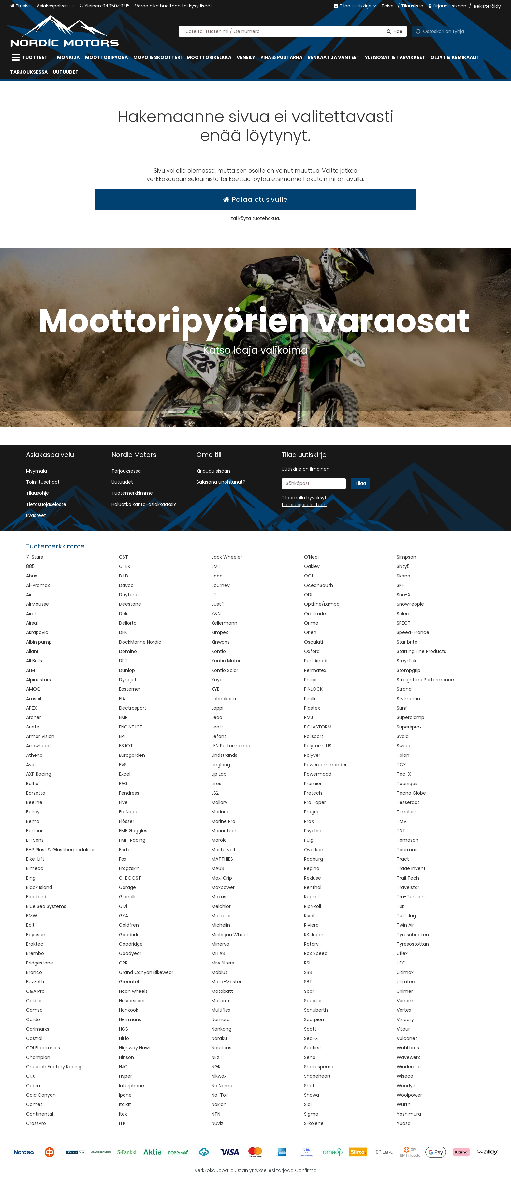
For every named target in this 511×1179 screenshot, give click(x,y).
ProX (309, 821)
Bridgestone (39, 963)
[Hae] (395, 31)
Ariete (32, 727)
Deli (123, 613)
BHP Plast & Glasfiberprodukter (60, 849)
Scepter (313, 1000)
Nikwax (219, 1076)
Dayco (126, 585)
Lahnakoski (224, 698)
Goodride (129, 934)
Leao (217, 717)
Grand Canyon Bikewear (146, 972)
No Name (222, 1085)
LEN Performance (231, 745)
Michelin (221, 925)
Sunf (402, 708)
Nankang (221, 1029)
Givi (123, 906)
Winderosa (409, 1066)
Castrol (34, 1038)
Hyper (125, 1076)
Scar (309, 991)
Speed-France (413, 632)
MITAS (218, 953)
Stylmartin (408, 698)
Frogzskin (129, 868)
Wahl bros (408, 1048)
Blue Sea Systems (46, 906)
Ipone (125, 1095)
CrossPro (36, 1123)
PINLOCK (313, 689)
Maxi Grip (222, 878)
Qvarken (313, 849)
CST (123, 557)
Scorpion (314, 1019)
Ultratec (406, 981)
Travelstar (408, 887)
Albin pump (39, 642)
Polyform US (317, 745)
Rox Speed (316, 953)
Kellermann (224, 623)
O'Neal (311, 557)
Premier (313, 783)
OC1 (308, 576)
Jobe (217, 576)
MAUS (218, 868)
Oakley (312, 566)
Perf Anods (316, 661)
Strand (404, 689)
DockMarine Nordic (140, 642)
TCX (401, 764)
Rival (309, 915)
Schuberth (316, 1010)
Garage (127, 887)
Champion (38, 1057)
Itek (123, 1114)
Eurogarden (132, 755)
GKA (123, 915)
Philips (311, 679)
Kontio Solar (225, 670)
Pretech (313, 793)
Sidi (308, 1104)
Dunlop (127, 670)
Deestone (130, 604)
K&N (216, 613)
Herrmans (130, 1019)
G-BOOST (130, 878)
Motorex (221, 1000)
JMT (216, 566)
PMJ (308, 717)
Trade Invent (411, 868)
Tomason (407, 840)
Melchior (221, 906)
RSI (307, 963)
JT (214, 594)
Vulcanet (407, 1038)
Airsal (32, 623)
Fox (122, 859)
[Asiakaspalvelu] (55, 6)
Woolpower (409, 1095)
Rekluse (312, 878)
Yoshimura (409, 1114)
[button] (304, 504)
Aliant (32, 651)
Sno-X (404, 594)
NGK (216, 1066)
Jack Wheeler (227, 557)
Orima (311, 623)
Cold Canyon (41, 1095)
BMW (31, 915)
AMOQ (33, 689)
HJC (123, 1066)
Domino (128, 651)
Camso (34, 1010)
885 (30, 566)
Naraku (219, 1038)
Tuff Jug (406, 915)
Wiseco (405, 1076)
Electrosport (132, 708)
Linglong (221, 764)
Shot (309, 1085)
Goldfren (129, 925)
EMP (123, 717)
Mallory (219, 802)
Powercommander (325, 764)
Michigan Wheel (230, 934)
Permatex (315, 670)
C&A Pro (35, 991)
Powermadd (317, 774)
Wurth (404, 1104)
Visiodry (405, 1019)
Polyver (312, 755)
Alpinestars (38, 679)
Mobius (219, 972)
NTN (216, 1114)
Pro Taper (315, 802)
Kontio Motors (227, 661)
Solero (404, 613)
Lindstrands (224, 755)
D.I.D (123, 576)
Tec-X (404, 774)
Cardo (33, 1019)
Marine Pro (223, 821)
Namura (221, 1019)
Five (123, 802)
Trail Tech (408, 878)
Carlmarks (37, 1029)
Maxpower (223, 887)
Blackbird (36, 897)
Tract (403, 859)
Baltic (32, 783)
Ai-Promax (38, 585)
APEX (31, 708)
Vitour (403, 1029)
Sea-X (311, 1038)
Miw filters (223, 963)
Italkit (125, 1104)
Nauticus (221, 1048)
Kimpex (220, 632)
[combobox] (293, 31)
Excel (124, 774)
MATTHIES (222, 859)
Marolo (219, 840)
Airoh (31, 613)
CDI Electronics (43, 1048)
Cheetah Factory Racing (53, 1066)
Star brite (407, 642)
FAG (123, 783)
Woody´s (406, 1085)
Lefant (219, 736)
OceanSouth (318, 585)
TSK (401, 906)
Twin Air (405, 925)
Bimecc (34, 868)
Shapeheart (317, 1076)
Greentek (129, 981)
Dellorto (128, 623)
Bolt (30, 925)
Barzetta (35, 793)
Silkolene (314, 1123)
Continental (39, 1114)
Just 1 (218, 604)
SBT (308, 981)
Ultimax (405, 972)
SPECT (404, 623)
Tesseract (408, 802)
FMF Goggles (133, 830)
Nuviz (217, 1123)
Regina (311, 868)
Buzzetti (35, 981)
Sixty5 (403, 566)
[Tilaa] (360, 483)
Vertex (404, 1010)
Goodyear (130, 953)
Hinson (126, 1057)
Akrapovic (37, 632)
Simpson (406, 557)
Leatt (217, 727)
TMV (401, 821)
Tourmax (407, 849)
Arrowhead (38, 745)
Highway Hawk (135, 1048)
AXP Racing (38, 774)
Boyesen (35, 934)
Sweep (404, 745)
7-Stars (34, 557)
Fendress (129, 793)
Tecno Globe (411, 793)
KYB (216, 689)
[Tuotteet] (30, 57)
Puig (309, 840)
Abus (31, 576)
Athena (34, 755)
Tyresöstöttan (413, 944)
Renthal (312, 887)
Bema (32, 821)
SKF (400, 585)
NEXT (217, 1057)
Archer (33, 717)
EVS (123, 764)
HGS (123, 1029)
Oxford (312, 651)
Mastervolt (224, 849)
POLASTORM (317, 727)
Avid (31, 764)
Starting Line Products (421, 651)
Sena (309, 1057)
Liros (216, 783)
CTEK (124, 566)
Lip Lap (219, 774)
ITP (122, 1123)
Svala (403, 736)
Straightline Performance (425, 679)
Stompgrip (408, 670)
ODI (308, 594)
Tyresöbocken (413, 934)
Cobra (33, 1085)
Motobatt (222, 991)
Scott (310, 1029)
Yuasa (404, 1123)
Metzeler (221, 915)
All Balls (34, 661)
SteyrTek (406, 661)
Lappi (217, 708)
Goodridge (131, 944)
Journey (221, 585)
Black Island (39, 887)
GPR (123, 963)
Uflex (402, 953)
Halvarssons (132, 1000)
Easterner (129, 689)
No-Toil (220, 1095)
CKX (30, 1076)
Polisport (313, 736)
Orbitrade (315, 613)
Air (29, 594)
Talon (403, 755)
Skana (403, 576)
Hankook (128, 1010)
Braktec (34, 944)
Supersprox (409, 727)
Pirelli (309, 698)
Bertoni (34, 830)
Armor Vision (40, 736)
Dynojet (128, 679)
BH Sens (35, 840)
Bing (31, 878)
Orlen (310, 632)
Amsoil (33, 698)
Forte (125, 849)
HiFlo (124, 1038)
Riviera (311, 925)
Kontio (219, 651)
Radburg (313, 859)
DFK (123, 632)
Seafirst (312, 1048)
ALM (30, 670)
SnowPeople (410, 604)
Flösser (126, 821)
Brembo (35, 953)
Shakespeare (318, 1066)
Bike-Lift (35, 859)
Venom (405, 1000)
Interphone (131, 1085)
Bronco (34, 972)
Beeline (34, 802)
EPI (122, 736)
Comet (34, 1104)
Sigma (311, 1114)
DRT (123, 661)
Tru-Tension (411, 897)
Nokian (219, 1104)
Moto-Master (226, 981)
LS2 (215, 793)
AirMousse (37, 604)
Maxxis (219, 897)
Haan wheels (133, 991)
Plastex (312, 708)
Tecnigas (407, 783)
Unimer (405, 991)
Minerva (220, 944)
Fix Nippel (129, 812)
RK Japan (314, 934)
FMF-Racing (132, 840)
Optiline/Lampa (322, 604)
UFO (401, 963)
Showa (311, 1095)
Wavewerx (408, 1057)
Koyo (217, 679)
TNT (401, 830)
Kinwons (221, 642)
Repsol (311, 897)
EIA (122, 698)
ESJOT (126, 745)
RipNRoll (312, 906)
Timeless (407, 812)
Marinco (221, 812)
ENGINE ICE (130, 727)
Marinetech (225, 830)
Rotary (311, 944)
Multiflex (221, 1010)
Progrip (312, 812)
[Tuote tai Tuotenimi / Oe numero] (293, 31)
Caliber (34, 1000)
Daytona (129, 594)
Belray (33, 812)
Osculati (313, 642)
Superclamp (410, 717)
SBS (308, 972)
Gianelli (127, 897)
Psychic (312, 830)
